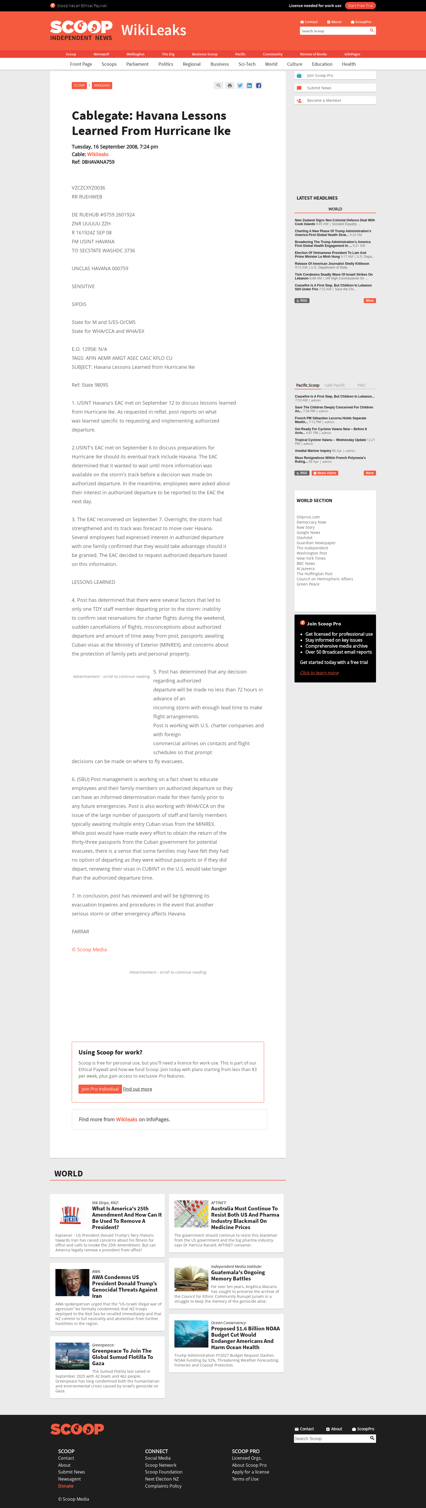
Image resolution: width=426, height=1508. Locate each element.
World (271, 64)
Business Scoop (205, 54)
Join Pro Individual (100, 1089)
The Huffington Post (315, 573)
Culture (294, 64)
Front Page (81, 64)
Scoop (71, 54)
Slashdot (304, 537)
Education (322, 64)
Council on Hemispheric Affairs (325, 578)
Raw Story (306, 527)
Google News (308, 532)
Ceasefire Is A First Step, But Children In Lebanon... (335, 396)
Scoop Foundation (164, 1472)
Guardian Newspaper (316, 542)
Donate (65, 1486)
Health (349, 64)
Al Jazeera (306, 568)
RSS (301, 301)
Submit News (71, 1472)
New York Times (311, 558)
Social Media (158, 1458)
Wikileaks (98, 154)
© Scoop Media (73, 1499)
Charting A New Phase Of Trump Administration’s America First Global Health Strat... (333, 233)
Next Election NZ (162, 1479)
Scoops (109, 64)
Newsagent (69, 1479)
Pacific (240, 54)
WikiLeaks (102, 85)
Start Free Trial (360, 5)
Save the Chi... (345, 289)
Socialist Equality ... (346, 224)
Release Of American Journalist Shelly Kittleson (332, 264)
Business (220, 64)
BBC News (306, 563)
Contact (66, 1458)
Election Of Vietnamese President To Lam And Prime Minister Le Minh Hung (331, 255)
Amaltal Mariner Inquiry (313, 451)
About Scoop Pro (249, 1465)
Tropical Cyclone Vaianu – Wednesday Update (330, 440)
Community (273, 54)
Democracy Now (311, 522)
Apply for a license (250, 1472)
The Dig (168, 54)
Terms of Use (245, 1479)
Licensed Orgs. (247, 1458)
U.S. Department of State (329, 267)
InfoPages (352, 54)
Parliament (137, 64)
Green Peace (308, 584)
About (64, 1465)
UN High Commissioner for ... (346, 278)
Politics (165, 64)
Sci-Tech (247, 64)
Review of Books (313, 54)
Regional (192, 64)
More (370, 301)
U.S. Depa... (365, 257)
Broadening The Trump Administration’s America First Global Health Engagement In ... (333, 244)
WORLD (68, 1173)
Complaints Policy (163, 1486)
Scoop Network (160, 1465)
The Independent (312, 547)
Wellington (136, 54)
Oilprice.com (308, 517)
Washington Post (312, 553)
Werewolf (101, 54)
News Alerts (324, 473)
